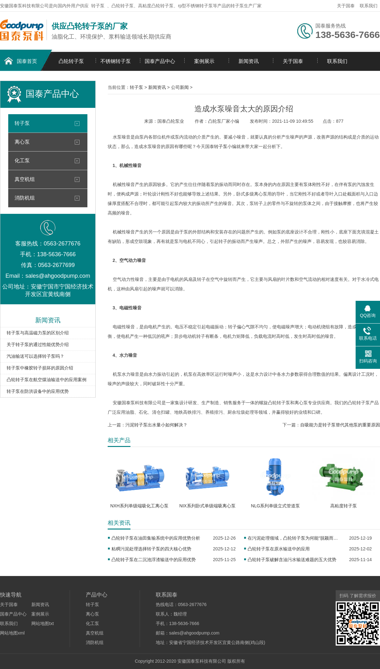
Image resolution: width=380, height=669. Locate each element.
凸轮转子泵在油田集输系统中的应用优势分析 (155, 538)
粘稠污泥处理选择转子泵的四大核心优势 (151, 548)
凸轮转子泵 (71, 61)
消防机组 (25, 198)
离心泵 (22, 142)
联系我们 (368, 5)
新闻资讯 (248, 61)
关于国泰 (346, 5)
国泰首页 (27, 61)
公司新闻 (180, 87)
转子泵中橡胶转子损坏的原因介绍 (40, 367)
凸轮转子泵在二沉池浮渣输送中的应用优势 (153, 559)
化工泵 (22, 160)
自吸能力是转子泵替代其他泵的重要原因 (340, 424)
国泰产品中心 (160, 61)
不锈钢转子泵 (115, 61)
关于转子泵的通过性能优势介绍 (38, 344)
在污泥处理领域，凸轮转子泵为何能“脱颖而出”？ (294, 538)
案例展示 (204, 61)
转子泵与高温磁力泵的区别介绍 (38, 332)
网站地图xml (12, 632)
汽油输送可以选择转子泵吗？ (35, 356)
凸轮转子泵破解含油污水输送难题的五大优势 (292, 559)
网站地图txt (42, 623)
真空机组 (25, 179)
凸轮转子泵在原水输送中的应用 (279, 548)
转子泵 (97, 5)
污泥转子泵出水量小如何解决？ (156, 424)
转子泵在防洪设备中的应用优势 (38, 391)
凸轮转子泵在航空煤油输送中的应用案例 (46, 379)
